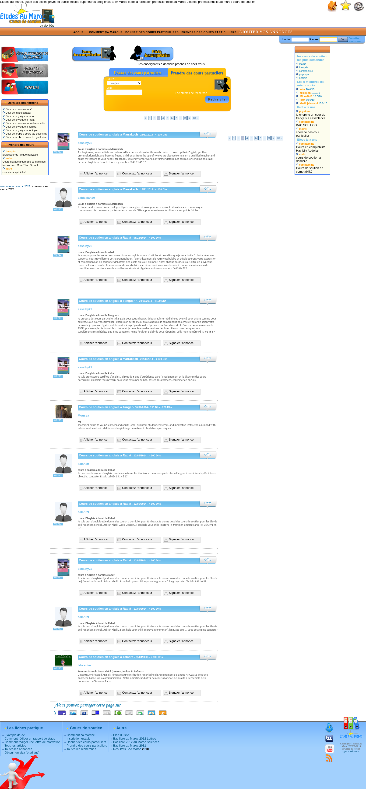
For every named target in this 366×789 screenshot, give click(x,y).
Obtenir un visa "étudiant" (22, 752)
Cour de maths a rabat (17, 112)
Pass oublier (354, 38)
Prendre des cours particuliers (208, 32)
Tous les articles (15, 745)
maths (301, 64)
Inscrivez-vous (355, 41)
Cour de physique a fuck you (20, 130)
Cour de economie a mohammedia (24, 123)
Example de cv (15, 735)
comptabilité (304, 71)
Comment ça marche (106, 32)
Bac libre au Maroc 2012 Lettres (134, 738)
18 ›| (195, 118)
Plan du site (121, 735)
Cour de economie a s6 (17, 109)
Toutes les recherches (81, 749)
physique (302, 74)
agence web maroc (351, 751)
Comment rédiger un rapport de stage (30, 738)
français (302, 67)
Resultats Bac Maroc (127, 749)
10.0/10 (305, 89)
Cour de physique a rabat (19, 116)
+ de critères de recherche (190, 93)
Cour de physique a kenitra (19, 126)
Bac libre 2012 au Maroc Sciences (136, 742)
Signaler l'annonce (181, 173)
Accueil (79, 32)
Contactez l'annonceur (137, 173)
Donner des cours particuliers (152, 32)
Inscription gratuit (78, 738)
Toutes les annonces (18, 749)
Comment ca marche (81, 735)
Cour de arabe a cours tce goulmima (25, 133)
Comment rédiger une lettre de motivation (32, 742)
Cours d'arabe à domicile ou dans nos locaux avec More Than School (24, 162)
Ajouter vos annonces (266, 32)
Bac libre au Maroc (129, 745)
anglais (301, 77)
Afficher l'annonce (96, 173)
